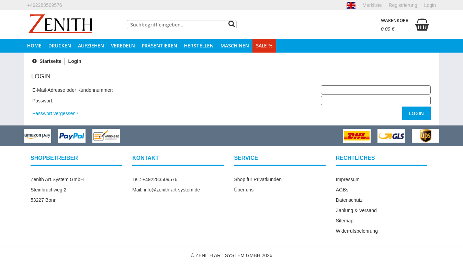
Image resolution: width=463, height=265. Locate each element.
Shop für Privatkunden (258, 179)
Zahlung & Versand (356, 210)
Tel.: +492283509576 (154, 179)
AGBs (342, 189)
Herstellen (199, 45)
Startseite (46, 61)
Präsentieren (159, 45)
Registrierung (402, 5)
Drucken (59, 45)
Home (34, 45)
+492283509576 (44, 5)
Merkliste (372, 5)
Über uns (244, 189)
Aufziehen (91, 45)
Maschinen (235, 45)
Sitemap (344, 220)
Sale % (264, 45)
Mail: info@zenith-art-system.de (166, 189)
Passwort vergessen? (55, 113)
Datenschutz (349, 200)
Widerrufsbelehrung (357, 231)
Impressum (348, 179)
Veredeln (123, 45)
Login (430, 5)
